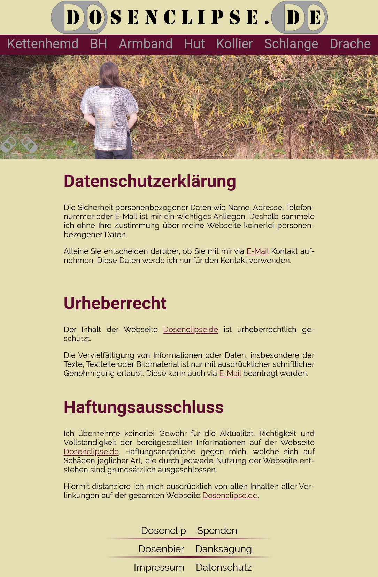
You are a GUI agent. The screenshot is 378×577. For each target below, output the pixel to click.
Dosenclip (163, 530)
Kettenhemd (42, 43)
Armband (145, 43)
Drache (350, 43)
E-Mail (258, 251)
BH (99, 43)
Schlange (291, 43)
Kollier (234, 43)
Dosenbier (155, 549)
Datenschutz (224, 567)
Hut (194, 43)
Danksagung (223, 549)
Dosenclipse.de (190, 329)
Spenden (217, 530)
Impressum (155, 567)
